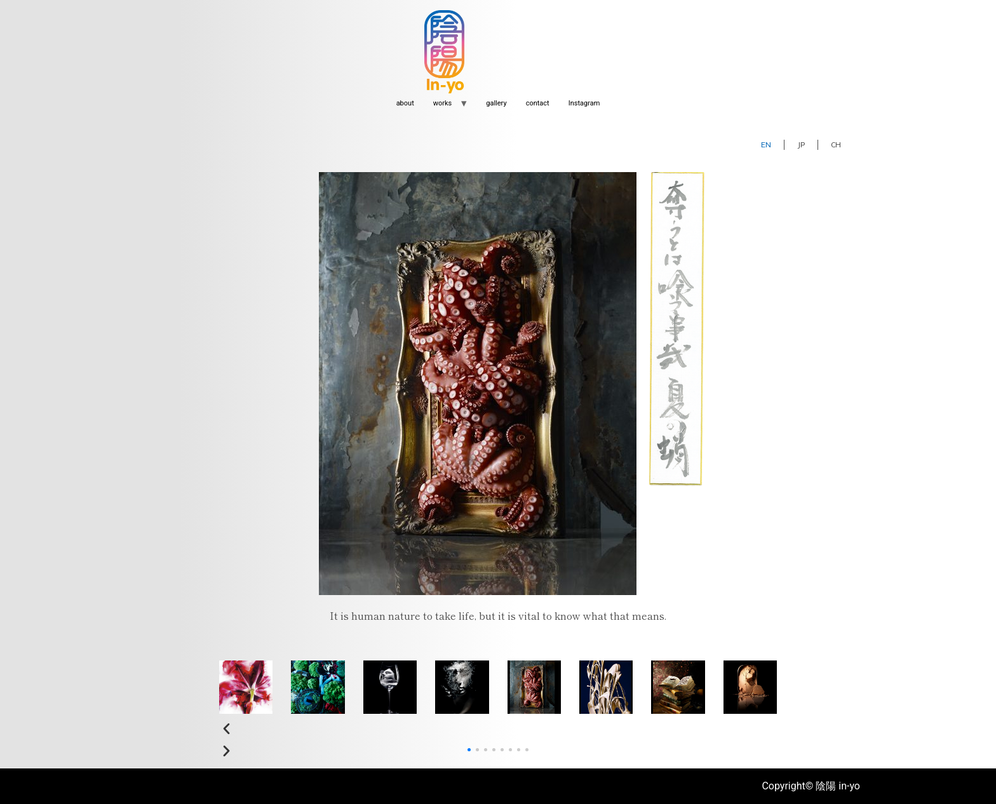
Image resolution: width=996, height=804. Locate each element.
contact (537, 103)
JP (801, 144)
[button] (498, 729)
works (442, 103)
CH (836, 144)
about (405, 103)
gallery (496, 103)
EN (766, 144)
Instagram (584, 103)
